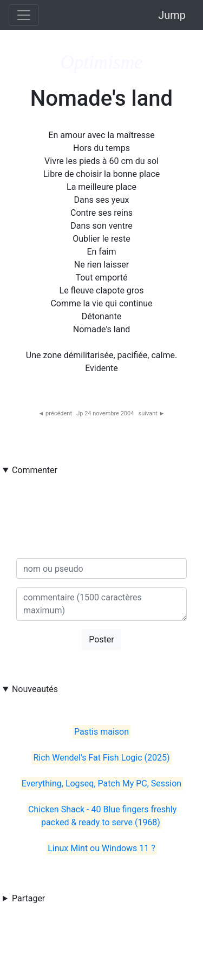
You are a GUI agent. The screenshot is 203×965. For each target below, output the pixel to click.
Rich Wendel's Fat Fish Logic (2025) (101, 757)
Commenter (34, 470)
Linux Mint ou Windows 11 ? (101, 848)
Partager (28, 898)
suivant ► (152, 413)
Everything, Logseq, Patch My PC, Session (101, 783)
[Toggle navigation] (24, 15)
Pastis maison (101, 732)
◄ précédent (55, 413)
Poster (101, 639)
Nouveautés (35, 689)
